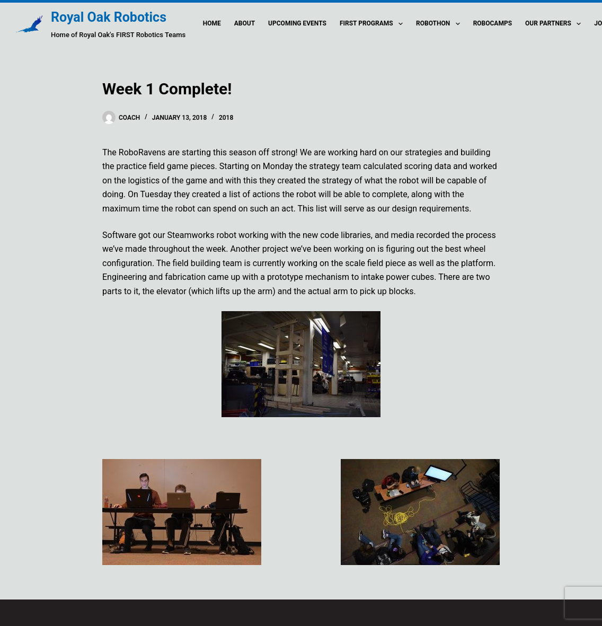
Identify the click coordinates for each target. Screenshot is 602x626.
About (244, 23)
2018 (226, 117)
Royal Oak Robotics (108, 17)
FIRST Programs (373, 23)
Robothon (440, 23)
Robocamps (492, 23)
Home (212, 23)
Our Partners (555, 23)
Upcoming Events (297, 23)
